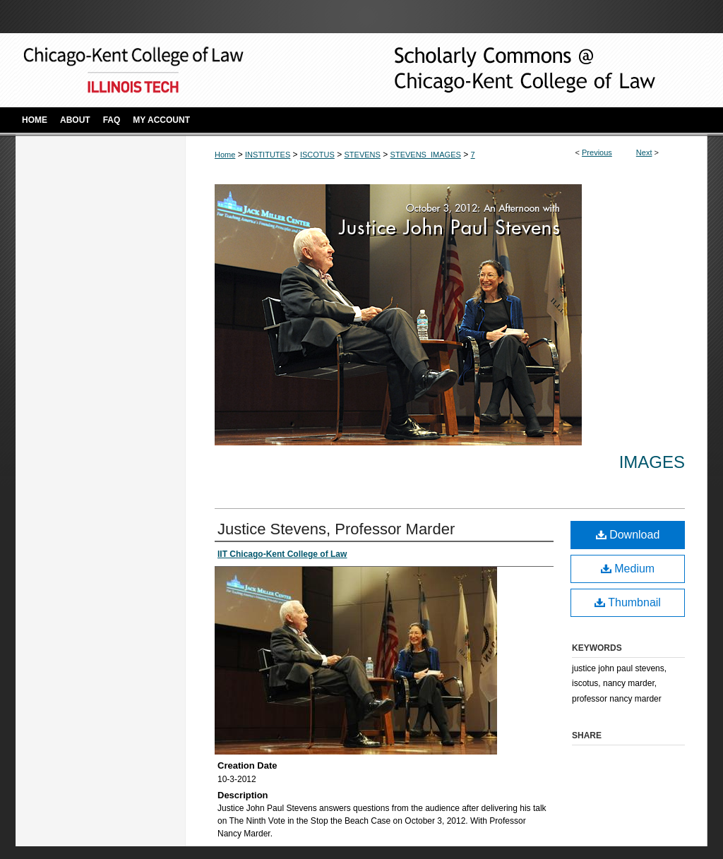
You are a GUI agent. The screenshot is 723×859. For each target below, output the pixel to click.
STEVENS (363, 154)
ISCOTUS (317, 154)
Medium (628, 569)
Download (628, 535)
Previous (597, 152)
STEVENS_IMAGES (425, 154)
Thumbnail (627, 602)
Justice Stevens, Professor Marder (336, 529)
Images (652, 461)
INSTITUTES (267, 154)
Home (225, 154)
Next (644, 152)
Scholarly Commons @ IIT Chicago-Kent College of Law (502, 70)
